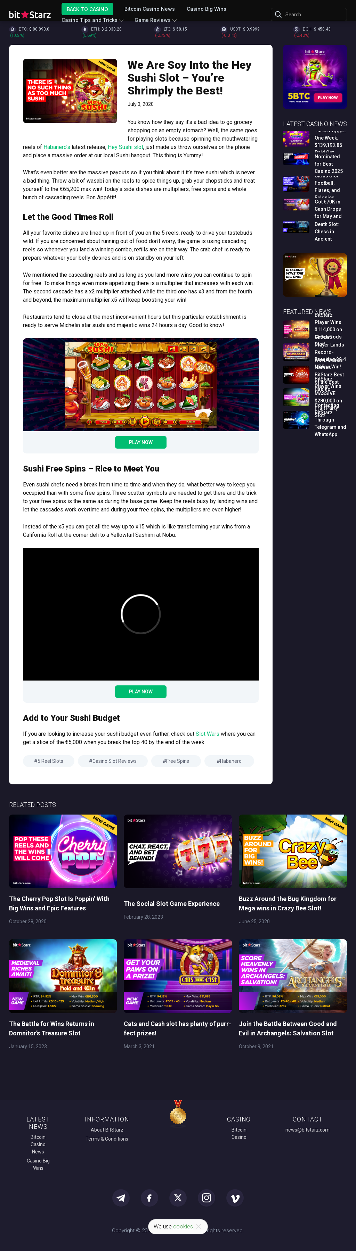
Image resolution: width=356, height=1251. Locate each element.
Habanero (231, 761)
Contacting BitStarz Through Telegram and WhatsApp (330, 419)
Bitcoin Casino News (149, 9)
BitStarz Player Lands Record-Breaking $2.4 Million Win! (330, 352)
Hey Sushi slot (125, 147)
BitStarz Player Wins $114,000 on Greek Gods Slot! (328, 329)
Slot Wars (207, 734)
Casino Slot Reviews (114, 761)
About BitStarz (107, 1130)
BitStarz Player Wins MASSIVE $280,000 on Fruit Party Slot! (328, 397)
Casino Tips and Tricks (90, 20)
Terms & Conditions (107, 1139)
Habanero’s (56, 147)
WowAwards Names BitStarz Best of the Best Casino (329, 374)
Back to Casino (87, 9)
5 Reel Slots (50, 761)
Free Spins (177, 761)
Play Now (141, 442)
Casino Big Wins (206, 9)
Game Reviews (153, 20)
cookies (183, 1226)
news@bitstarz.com (307, 1130)
